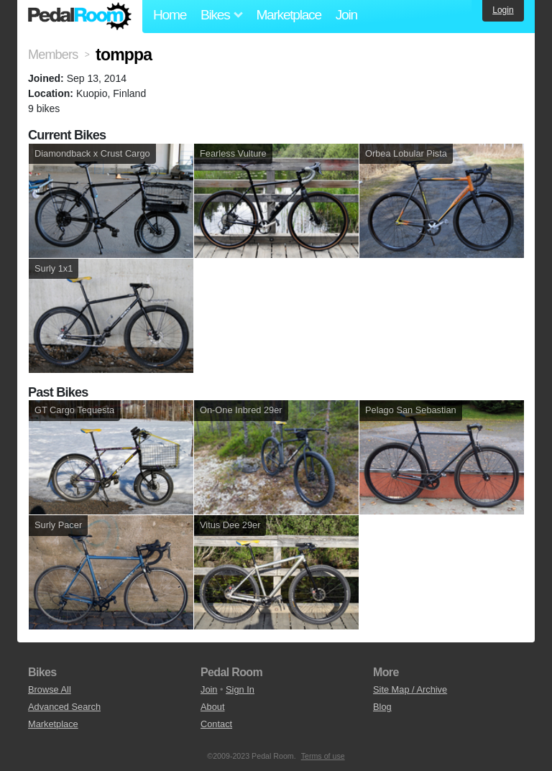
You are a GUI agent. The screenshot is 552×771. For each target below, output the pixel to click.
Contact (216, 724)
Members (53, 54)
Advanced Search (64, 706)
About (212, 706)
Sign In (240, 689)
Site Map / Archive (410, 689)
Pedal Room (80, 16)
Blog (382, 706)
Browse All (49, 689)
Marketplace (288, 14)
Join (346, 14)
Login (502, 10)
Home (169, 14)
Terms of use (323, 756)
